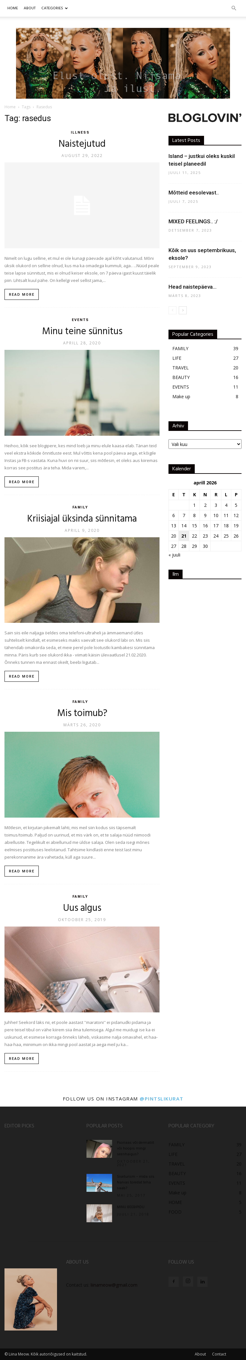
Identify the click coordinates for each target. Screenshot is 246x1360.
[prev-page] (172, 310)
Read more (22, 295)
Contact (219, 1354)
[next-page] (183, 310)
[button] (234, 8)
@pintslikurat (162, 1098)
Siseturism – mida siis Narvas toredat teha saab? (135, 1182)
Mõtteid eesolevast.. (193, 192)
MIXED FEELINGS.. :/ (193, 221)
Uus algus (82, 908)
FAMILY (80, 507)
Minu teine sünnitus (82, 331)
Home (12, 8)
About (200, 1354)
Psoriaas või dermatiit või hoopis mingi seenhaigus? (135, 1149)
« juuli (174, 555)
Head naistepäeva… (192, 287)
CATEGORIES (54, 8)
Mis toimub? (82, 713)
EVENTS (80, 320)
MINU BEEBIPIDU (130, 1207)
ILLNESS (80, 132)
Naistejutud (82, 144)
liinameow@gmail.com (114, 1285)
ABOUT (30, 8)
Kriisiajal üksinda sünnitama (82, 519)
